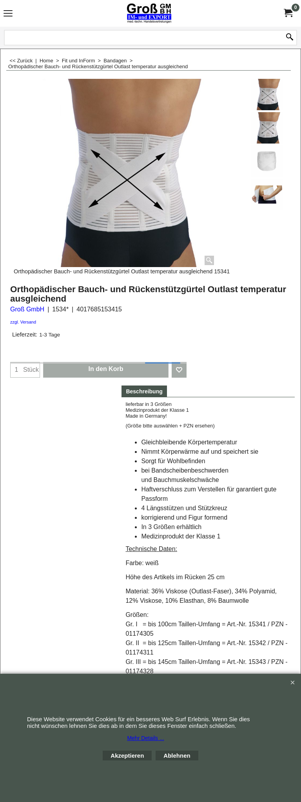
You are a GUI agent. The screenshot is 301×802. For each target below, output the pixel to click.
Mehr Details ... (145, 738)
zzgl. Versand (23, 322)
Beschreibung (144, 391)
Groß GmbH (27, 309)
